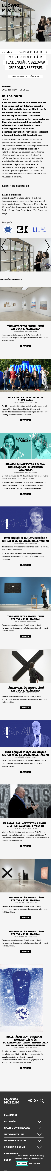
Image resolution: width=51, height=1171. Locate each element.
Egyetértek (22, 1163)
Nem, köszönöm (34, 1163)
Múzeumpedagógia (22, 1140)
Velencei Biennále (22, 1147)
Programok (11, 1153)
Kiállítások (11, 1115)
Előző (9, 252)
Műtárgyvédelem (22, 1134)
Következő (42, 252)
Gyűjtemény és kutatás (22, 1127)
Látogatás (22, 1121)
